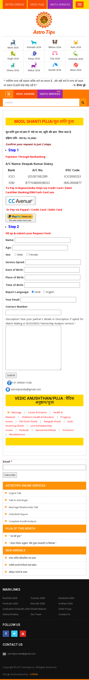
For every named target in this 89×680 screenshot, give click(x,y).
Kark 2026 (76, 44)
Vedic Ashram (25, 94)
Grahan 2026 (65, 603)
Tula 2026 (55, 55)
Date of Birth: (14, 269)
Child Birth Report (18, 514)
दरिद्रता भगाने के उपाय (18, 572)
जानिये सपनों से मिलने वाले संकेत (22, 565)
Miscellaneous (17, 434)
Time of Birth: (15, 285)
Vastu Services (60, 4)
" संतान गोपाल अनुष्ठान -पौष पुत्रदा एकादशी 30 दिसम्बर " (33, 543)
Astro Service (14, 4)
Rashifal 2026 (10, 598)
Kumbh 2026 (55, 67)
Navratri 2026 (38, 603)
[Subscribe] (10, 475)
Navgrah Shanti (52, 421)
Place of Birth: (15, 277)
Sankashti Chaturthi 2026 (16, 608)
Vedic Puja (37, 4)
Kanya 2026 (34, 55)
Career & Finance (37, 412)
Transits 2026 (38, 598)
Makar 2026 (34, 67)
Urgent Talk (15, 493)
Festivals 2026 (10, 603)
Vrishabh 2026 (34, 44)
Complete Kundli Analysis (22, 521)
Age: (9, 247)
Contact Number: (17, 306)
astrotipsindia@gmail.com (21, 653)
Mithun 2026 (55, 44)
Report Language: (17, 292)
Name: (10, 240)
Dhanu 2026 (13, 67)
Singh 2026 (13, 55)
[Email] (44, 467)
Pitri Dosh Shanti (28, 421)
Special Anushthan (45, 430)
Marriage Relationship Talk (23, 507)
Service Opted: (15, 262)
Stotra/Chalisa (10, 614)
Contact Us (64, 614)
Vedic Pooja (64, 608)
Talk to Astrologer (18, 500)
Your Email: (13, 299)
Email (7, 461)
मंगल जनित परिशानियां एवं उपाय (22, 558)
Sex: (8, 254)
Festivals (24, 430)
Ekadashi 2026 (66, 598)
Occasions (68, 430)
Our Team (36, 614)
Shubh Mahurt (38, 608)
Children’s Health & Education (38, 417)
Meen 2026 (76, 67)
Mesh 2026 (13, 44)
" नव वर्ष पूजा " (15, 536)
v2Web (34, 674)
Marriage (16, 412)
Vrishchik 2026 (76, 56)
